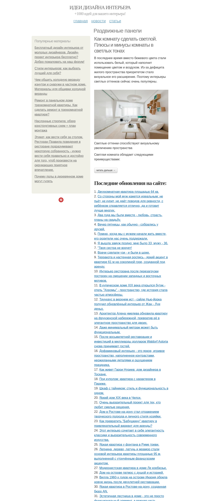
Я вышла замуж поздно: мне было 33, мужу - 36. (133, 243)
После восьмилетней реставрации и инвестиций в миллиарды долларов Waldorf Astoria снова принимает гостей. (131, 341)
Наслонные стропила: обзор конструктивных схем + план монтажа (55, 125)
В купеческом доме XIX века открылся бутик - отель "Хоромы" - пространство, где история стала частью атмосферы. (130, 290)
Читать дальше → (105, 170)
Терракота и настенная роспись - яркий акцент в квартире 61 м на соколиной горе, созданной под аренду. (131, 262)
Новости (98, 21)
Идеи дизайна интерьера (100, 7)
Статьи (115, 21)
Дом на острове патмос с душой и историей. (131, 472)
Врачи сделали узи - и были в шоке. (124, 252)
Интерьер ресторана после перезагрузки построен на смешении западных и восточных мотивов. (127, 276)
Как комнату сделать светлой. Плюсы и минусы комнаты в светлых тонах (125, 45)
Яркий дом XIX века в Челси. (120, 397)
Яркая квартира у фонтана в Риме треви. (129, 444)
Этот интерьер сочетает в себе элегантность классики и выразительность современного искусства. (129, 435)
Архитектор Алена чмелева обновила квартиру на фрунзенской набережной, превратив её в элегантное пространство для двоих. (131, 318)
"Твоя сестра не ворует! (115, 248)
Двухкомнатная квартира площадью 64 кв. (128, 191)
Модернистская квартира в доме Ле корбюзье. (133, 468)
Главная (80, 21)
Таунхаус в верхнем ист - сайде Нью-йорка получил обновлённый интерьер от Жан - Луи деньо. (128, 304)
